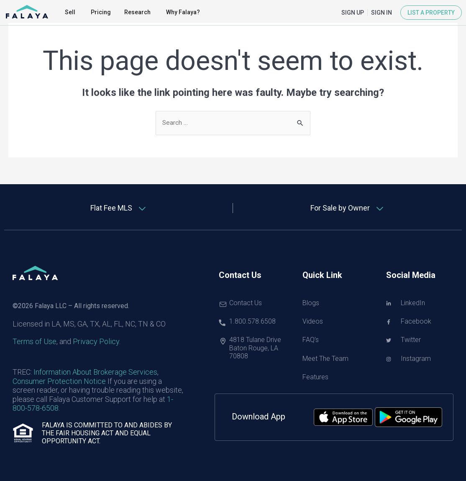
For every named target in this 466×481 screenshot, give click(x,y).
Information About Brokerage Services (95, 372)
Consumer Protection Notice (59, 381)
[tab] (118, 208)
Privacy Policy (96, 341)
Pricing (101, 12)
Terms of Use (34, 341)
